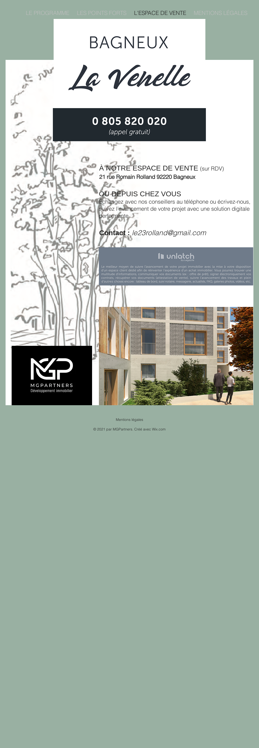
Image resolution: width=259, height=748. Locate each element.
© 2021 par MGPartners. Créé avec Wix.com (129, 429)
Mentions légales (129, 419)
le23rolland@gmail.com (169, 232)
